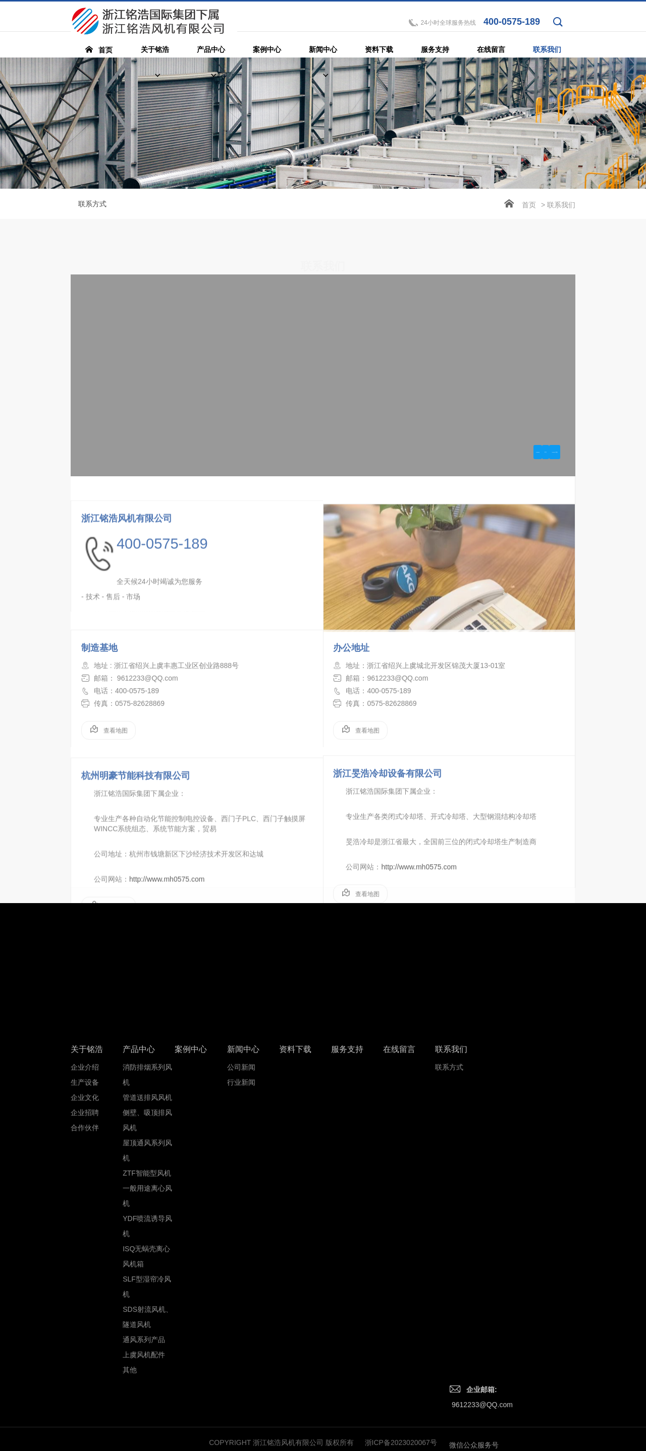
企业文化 (85, 1273)
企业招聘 (85, 1289)
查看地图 (108, 769)
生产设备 (85, 1258)
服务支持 (347, 1225)
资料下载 (295, 1225)
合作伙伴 (85, 1304)
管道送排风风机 (147, 1273)
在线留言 (399, 1225)
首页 (529, 205)
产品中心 (139, 1225)
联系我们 (451, 1225)
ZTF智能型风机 (147, 1349)
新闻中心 (243, 1225)
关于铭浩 (87, 1225)
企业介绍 (85, 1243)
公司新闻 (241, 1243)
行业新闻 (241, 1258)
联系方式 (92, 204)
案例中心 (191, 1225)
